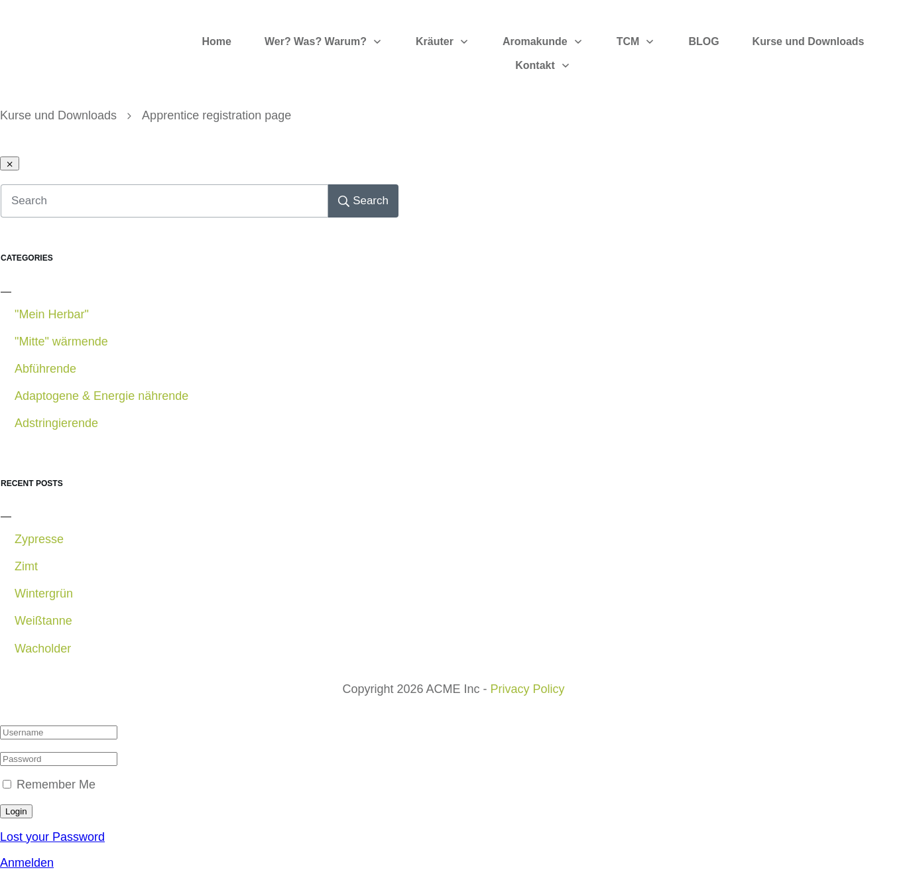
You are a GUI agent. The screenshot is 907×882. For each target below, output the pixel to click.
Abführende (45, 368)
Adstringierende (56, 423)
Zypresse (39, 539)
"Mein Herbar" (52, 314)
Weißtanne (43, 620)
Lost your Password (52, 837)
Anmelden (27, 862)
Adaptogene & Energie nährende (101, 396)
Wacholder (43, 648)
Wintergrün (44, 593)
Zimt (26, 566)
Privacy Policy (528, 689)
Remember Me (56, 784)
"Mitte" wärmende (61, 341)
